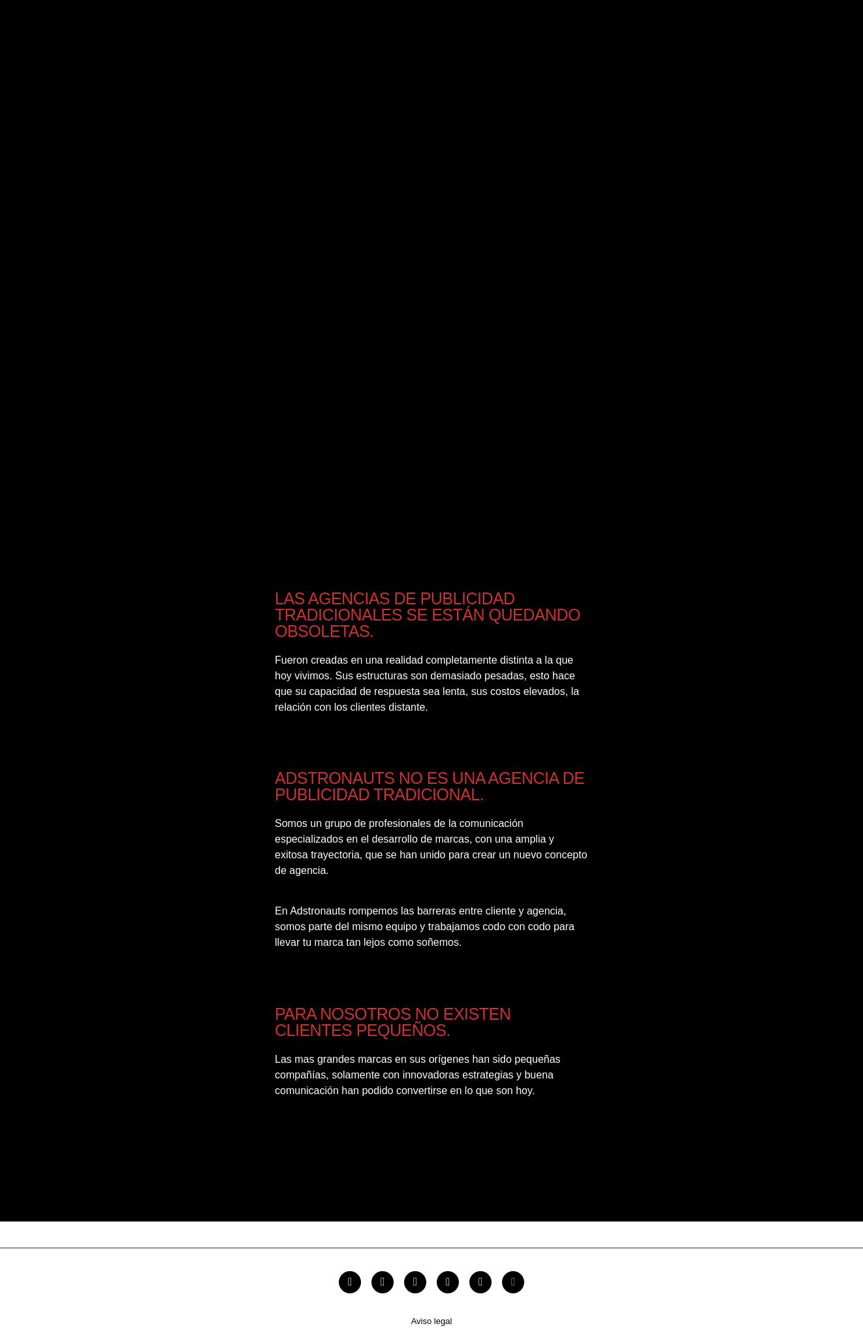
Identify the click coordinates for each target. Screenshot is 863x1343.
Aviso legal (431, 1321)
